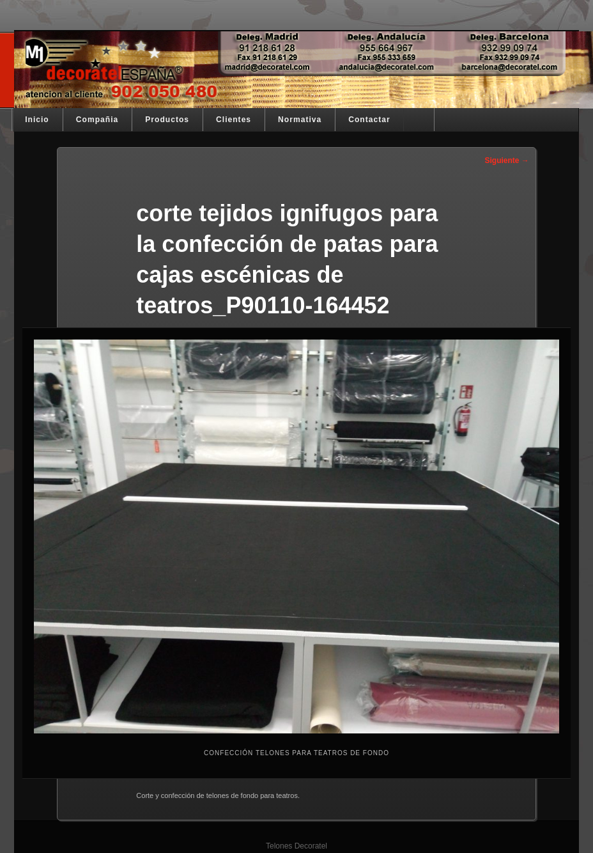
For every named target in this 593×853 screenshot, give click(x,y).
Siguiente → (506, 160)
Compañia (97, 119)
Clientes (233, 119)
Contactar (369, 119)
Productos (167, 119)
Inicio (37, 119)
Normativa (299, 119)
